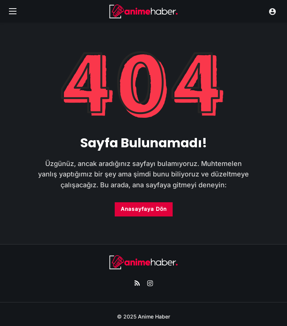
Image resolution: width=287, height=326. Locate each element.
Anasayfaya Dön (144, 209)
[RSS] (137, 283)
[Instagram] (150, 283)
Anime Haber (154, 316)
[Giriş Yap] (272, 11)
